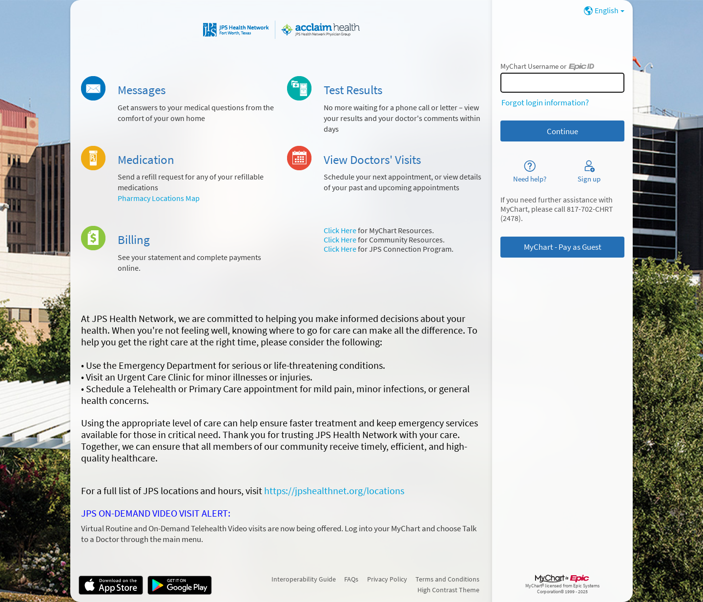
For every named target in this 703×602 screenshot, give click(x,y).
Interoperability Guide (303, 579)
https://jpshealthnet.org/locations (334, 491)
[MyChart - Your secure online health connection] (281, 29)
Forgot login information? (545, 102)
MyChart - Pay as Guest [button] (562, 246)
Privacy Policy (387, 579)
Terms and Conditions (447, 579)
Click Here (340, 230)
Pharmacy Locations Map (159, 198)
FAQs (351, 579)
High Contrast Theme (448, 589)
